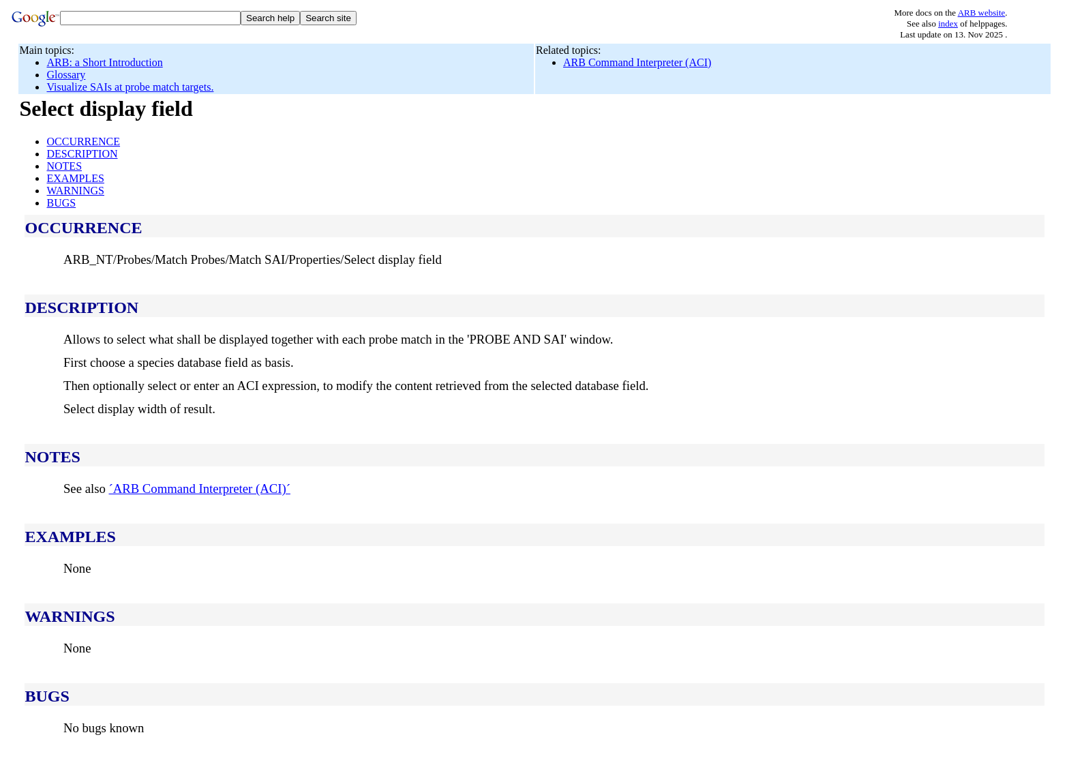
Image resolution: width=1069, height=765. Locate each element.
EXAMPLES (75, 178)
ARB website (982, 12)
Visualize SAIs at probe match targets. (129, 87)
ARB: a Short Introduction (104, 62)
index (948, 23)
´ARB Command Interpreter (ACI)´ (199, 488)
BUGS (61, 203)
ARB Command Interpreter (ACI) (637, 62)
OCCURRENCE (83, 141)
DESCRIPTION (81, 154)
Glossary (65, 74)
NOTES (64, 166)
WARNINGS (75, 190)
